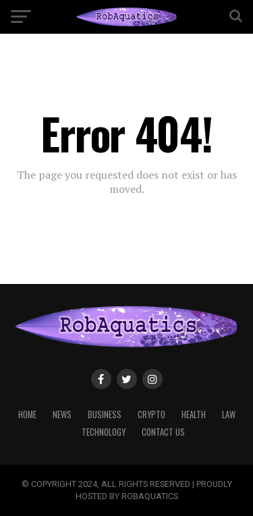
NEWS (62, 414)
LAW (228, 414)
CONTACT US (163, 432)
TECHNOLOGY (103, 432)
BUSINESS (104, 414)
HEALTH (193, 414)
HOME (27, 414)
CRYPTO (151, 414)
